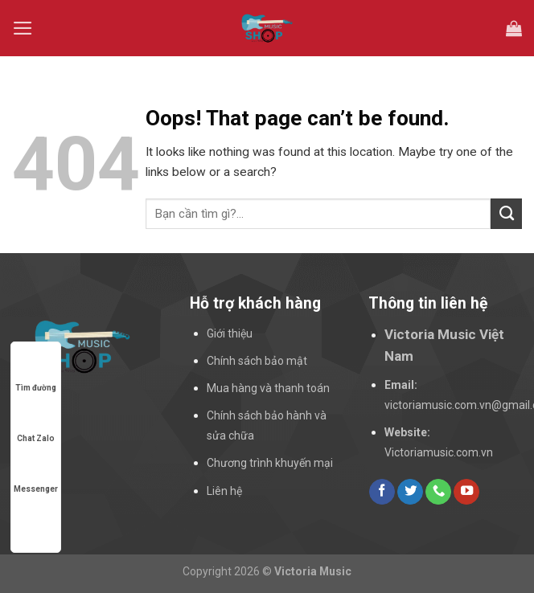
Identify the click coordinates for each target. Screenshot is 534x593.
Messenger (36, 473)
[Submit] (506, 213)
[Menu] (23, 28)
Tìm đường (35, 372)
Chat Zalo (36, 423)
